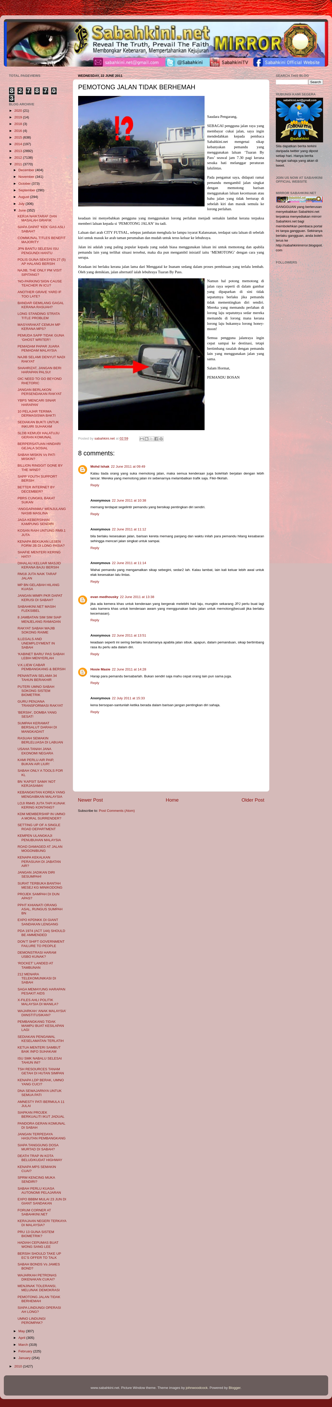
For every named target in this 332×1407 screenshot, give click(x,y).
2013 (18, 151)
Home (172, 800)
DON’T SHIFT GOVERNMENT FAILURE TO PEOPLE (41, 944)
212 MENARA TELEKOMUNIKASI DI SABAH (37, 978)
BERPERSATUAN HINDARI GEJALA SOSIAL (39, 446)
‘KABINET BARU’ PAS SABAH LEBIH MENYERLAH (41, 656)
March (23, 1345)
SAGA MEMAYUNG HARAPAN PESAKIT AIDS (41, 991)
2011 (18, 164)
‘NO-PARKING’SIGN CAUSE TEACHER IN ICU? (40, 283)
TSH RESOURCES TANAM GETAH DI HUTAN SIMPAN (41, 1071)
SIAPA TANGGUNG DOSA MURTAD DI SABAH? (38, 1147)
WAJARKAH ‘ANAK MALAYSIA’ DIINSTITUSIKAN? (42, 1013)
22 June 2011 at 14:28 (129, 669)
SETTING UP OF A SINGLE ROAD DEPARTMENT (39, 827)
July (22, 204)
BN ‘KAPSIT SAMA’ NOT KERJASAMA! (37, 784)
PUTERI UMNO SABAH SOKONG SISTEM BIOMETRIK (36, 691)
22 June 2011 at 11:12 (129, 529)
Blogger (235, 1388)
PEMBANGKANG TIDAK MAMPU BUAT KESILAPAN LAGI (41, 1026)
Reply (94, 485)
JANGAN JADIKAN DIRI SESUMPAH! (36, 874)
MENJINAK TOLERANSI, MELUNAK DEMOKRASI (39, 1288)
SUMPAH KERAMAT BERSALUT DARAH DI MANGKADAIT (37, 727)
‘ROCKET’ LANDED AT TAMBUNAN (35, 965)
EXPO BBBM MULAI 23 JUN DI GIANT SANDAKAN (42, 1201)
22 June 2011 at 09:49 (128, 466)
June (22, 210)
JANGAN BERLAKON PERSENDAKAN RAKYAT (40, 392)
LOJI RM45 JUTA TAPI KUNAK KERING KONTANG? (41, 805)
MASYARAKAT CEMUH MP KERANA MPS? (39, 327)
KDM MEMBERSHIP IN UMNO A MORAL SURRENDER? (41, 816)
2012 (18, 157)
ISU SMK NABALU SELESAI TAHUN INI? (40, 1060)
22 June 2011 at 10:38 (129, 500)
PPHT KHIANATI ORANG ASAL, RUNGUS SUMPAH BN (40, 909)
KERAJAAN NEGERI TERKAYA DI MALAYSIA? (42, 1223)
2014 (18, 144)
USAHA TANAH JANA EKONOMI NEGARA (35, 751)
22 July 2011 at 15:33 (128, 698)
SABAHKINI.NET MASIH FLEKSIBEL (37, 609)
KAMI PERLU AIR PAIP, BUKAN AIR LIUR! (36, 762)
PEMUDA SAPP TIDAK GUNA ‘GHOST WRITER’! (41, 337)
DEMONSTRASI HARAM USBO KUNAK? (37, 954)
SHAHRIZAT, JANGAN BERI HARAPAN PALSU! (40, 370)
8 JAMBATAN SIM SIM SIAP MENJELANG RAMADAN (39, 619)
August (24, 197)
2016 (18, 131)
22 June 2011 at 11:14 (129, 563)
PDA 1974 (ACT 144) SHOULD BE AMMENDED (41, 933)
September (27, 190)
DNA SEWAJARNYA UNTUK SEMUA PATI (40, 1093)
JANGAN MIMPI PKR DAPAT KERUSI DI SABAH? (40, 598)
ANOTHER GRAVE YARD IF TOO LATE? (40, 294)
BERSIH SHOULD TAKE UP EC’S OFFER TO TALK (39, 1256)
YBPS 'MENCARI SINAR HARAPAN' (37, 402)
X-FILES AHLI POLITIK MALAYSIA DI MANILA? (38, 1002)
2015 (18, 137)
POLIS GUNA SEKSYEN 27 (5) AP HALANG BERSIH (42, 262)
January (25, 1358)
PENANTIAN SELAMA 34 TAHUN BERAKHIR (37, 678)
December (26, 170)
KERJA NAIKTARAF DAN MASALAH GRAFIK (37, 218)
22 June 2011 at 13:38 (137, 597)
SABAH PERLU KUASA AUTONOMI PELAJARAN (39, 1190)
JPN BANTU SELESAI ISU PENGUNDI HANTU (38, 251)
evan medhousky (104, 597)
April (22, 1338)
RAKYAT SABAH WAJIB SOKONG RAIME (36, 630)
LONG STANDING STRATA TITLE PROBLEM (39, 316)
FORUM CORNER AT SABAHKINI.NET (34, 1212)
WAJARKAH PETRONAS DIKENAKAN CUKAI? (37, 1277)
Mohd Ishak (99, 466)
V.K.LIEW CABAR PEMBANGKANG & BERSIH (42, 667)
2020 (18, 111)
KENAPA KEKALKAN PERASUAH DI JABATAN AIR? (39, 861)
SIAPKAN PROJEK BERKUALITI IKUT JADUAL (41, 1114)
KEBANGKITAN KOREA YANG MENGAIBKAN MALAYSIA (41, 794)
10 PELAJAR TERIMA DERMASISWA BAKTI (37, 413)
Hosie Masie (100, 669)
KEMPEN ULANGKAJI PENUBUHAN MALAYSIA (39, 838)
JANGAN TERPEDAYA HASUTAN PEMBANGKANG (42, 1136)
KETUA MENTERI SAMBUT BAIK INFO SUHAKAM (39, 1049)
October (25, 183)
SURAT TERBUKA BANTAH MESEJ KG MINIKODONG (40, 885)
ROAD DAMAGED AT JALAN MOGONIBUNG (40, 849)
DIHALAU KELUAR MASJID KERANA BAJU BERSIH (39, 565)
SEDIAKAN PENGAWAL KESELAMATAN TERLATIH (41, 1039)
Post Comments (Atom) (117, 811)
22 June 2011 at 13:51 (129, 635)
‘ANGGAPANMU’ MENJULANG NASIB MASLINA (42, 511)
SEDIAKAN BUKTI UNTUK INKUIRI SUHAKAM (38, 424)
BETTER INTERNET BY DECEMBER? (36, 489)
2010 (18, 1366)
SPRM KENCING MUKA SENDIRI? (36, 1180)
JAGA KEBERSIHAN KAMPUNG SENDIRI (36, 522)
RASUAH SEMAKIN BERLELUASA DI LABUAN (40, 740)
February (25, 1351)
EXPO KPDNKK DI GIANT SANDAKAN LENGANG (38, 922)
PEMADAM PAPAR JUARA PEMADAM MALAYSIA (38, 348)
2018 (18, 124)
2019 (18, 117)
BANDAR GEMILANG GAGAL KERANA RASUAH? (41, 305)
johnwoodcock (197, 1388)
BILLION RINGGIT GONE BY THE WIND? (40, 467)
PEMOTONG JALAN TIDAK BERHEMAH (39, 1299)
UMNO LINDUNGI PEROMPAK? (32, 1321)
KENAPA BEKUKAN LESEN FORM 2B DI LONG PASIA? (41, 543)
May (22, 1331)
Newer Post (90, 800)
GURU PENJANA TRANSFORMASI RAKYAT (40, 703)
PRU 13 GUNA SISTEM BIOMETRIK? (36, 1234)
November (26, 177)
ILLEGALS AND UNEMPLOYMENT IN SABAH (36, 643)
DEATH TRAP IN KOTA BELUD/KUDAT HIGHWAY (40, 1158)
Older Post (253, 800)
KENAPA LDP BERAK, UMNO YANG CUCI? (41, 1082)
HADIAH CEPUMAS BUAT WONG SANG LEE (38, 1245)
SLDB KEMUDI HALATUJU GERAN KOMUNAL (39, 435)
